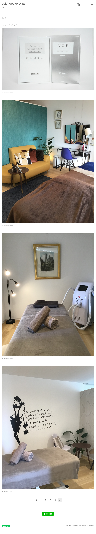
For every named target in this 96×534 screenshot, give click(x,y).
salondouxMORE (13, 3)
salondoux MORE (75, 525)
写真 (4, 18)
